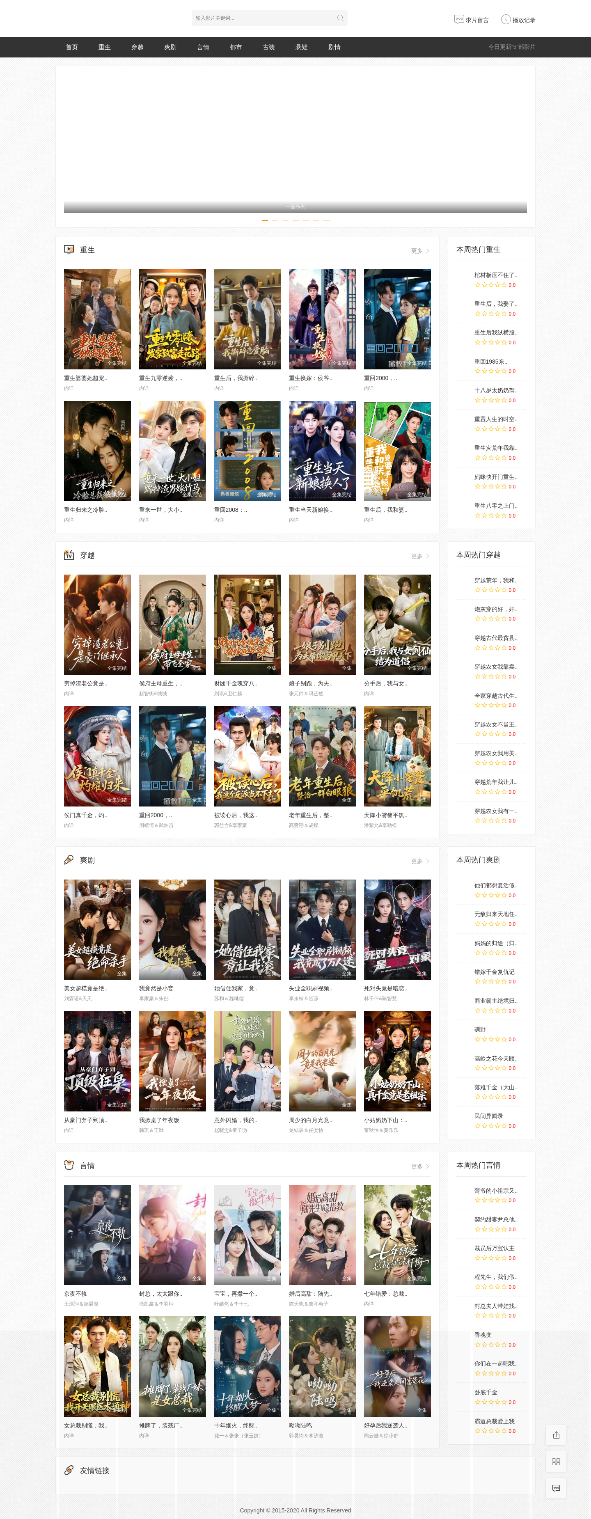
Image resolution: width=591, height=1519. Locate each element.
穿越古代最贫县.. (496, 638)
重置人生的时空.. (496, 419)
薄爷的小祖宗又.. (496, 1190)
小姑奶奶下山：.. (386, 1120)
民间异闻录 (488, 1116)
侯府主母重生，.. (161, 683)
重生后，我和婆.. (386, 509)
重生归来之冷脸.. (86, 509)
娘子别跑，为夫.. (310, 683)
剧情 (334, 47)
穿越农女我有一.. (496, 811)
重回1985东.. (491, 361)
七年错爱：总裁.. (386, 1293)
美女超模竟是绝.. (86, 988)
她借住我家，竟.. (236, 988)
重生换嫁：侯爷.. (310, 378)
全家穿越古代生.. (496, 695)
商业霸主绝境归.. (496, 1000)
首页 (72, 47)
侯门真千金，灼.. (86, 815)
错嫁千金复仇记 (494, 972)
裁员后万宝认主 (494, 1248)
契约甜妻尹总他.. (496, 1219)
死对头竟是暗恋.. (386, 988)
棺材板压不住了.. (496, 275)
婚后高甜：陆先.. (310, 1293)
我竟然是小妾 (156, 988)
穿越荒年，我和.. (496, 580)
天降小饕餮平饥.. (386, 815)
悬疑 (302, 47)
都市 (236, 47)
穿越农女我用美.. (496, 753)
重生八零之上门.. (496, 505)
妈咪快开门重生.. (496, 477)
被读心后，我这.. (236, 815)
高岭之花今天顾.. (496, 1058)
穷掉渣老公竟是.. (86, 683)
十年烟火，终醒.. (236, 1425)
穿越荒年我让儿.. (496, 782)
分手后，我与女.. (386, 683)
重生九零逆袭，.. (161, 378)
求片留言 (471, 20)
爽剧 (170, 47)
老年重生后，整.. (310, 815)
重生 (104, 47)
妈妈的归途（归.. (496, 943)
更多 (421, 250)
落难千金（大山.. (496, 1087)
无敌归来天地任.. (496, 914)
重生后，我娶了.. (496, 303)
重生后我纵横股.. (496, 332)
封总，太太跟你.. (161, 1293)
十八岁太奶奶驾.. (496, 390)
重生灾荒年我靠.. (496, 447)
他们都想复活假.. (496, 885)
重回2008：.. (230, 509)
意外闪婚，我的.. (236, 1120)
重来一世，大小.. (161, 509)
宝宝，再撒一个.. (236, 1293)
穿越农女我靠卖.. (496, 666)
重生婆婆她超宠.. (86, 378)
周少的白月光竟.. (310, 1120)
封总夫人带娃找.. (496, 1306)
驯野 (480, 1029)
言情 (203, 47)
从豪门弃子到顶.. (86, 1120)
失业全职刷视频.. (310, 988)
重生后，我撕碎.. (236, 378)
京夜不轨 (75, 1293)
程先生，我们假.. (496, 1277)
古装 (269, 47)
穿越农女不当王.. (496, 724)
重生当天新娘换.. (310, 509)
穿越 (137, 47)
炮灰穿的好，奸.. (496, 609)
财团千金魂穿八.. (236, 683)
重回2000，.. (380, 378)
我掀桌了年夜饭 (159, 1120)
